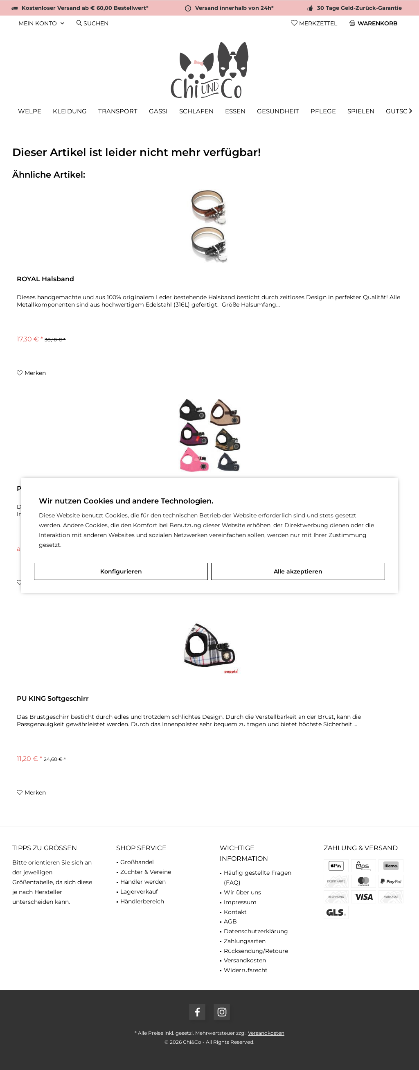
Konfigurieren (121, 571)
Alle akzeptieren (298, 571)
